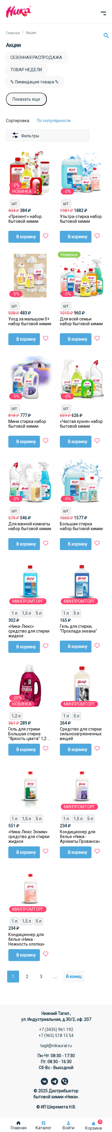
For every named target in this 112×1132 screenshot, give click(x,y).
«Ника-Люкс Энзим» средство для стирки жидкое (28, 836)
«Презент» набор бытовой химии (25, 219)
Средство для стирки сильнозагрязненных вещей (81, 734)
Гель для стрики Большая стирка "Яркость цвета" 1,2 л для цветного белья (29, 734)
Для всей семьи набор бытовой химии (81, 321)
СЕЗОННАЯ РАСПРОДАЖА (36, 57)
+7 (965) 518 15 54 (56, 1035)
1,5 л (26, 613)
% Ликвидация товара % (34, 82)
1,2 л (16, 716)
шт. (15, 203)
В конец (74, 976)
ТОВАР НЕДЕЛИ (26, 69)
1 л (14, 613)
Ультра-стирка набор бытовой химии (81, 219)
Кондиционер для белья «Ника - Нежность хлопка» (26, 939)
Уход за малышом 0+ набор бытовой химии (29, 321)
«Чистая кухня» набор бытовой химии (81, 424)
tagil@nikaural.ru (56, 1045)
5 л (38, 613)
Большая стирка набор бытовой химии (81, 526)
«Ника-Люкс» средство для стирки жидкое (28, 631)
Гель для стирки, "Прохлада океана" (78, 628)
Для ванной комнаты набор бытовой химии (29, 526)
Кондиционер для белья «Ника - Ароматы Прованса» (80, 836)
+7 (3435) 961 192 (56, 1029)
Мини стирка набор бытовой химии (27, 424)
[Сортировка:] (58, 121)
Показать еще (26, 99)
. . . (55, 976)
